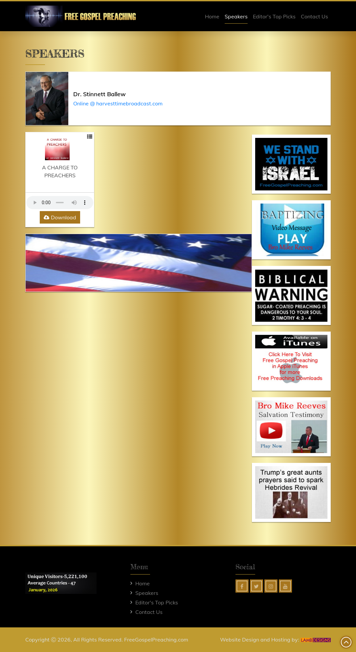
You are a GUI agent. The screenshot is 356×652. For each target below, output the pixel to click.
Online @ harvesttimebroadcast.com (118, 103)
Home (212, 16)
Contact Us (314, 16)
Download (60, 217)
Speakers (236, 16)
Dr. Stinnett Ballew (99, 94)
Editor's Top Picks (274, 16)
